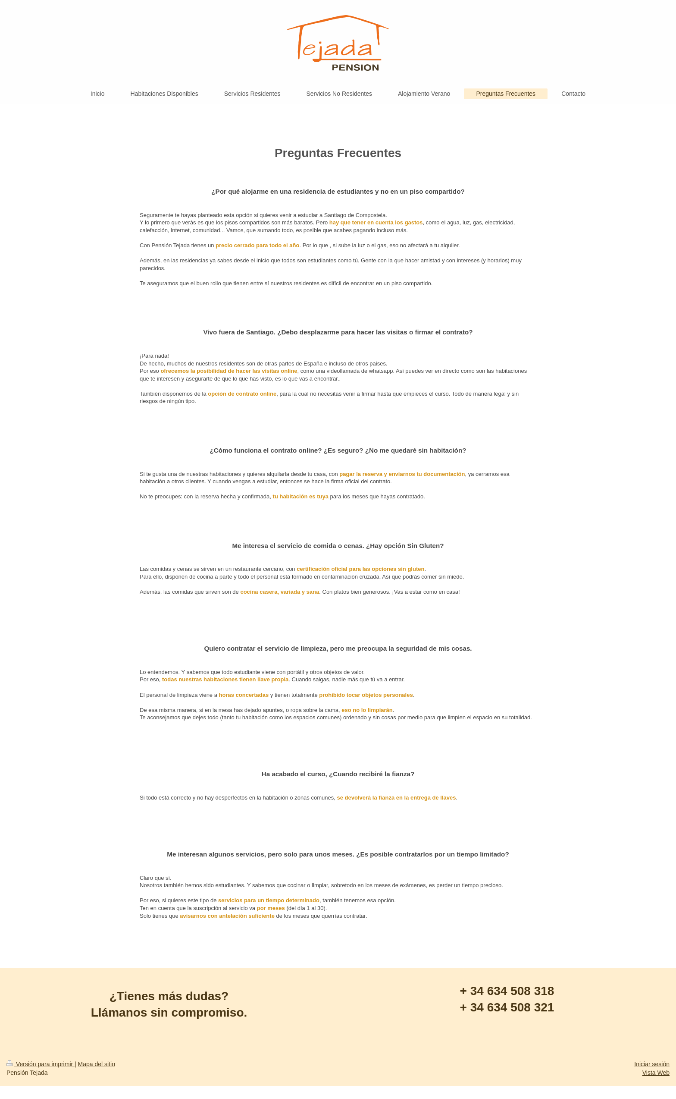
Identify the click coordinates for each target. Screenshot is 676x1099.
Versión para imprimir (40, 1064)
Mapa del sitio (96, 1064)
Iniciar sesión (652, 1064)
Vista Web (656, 1072)
